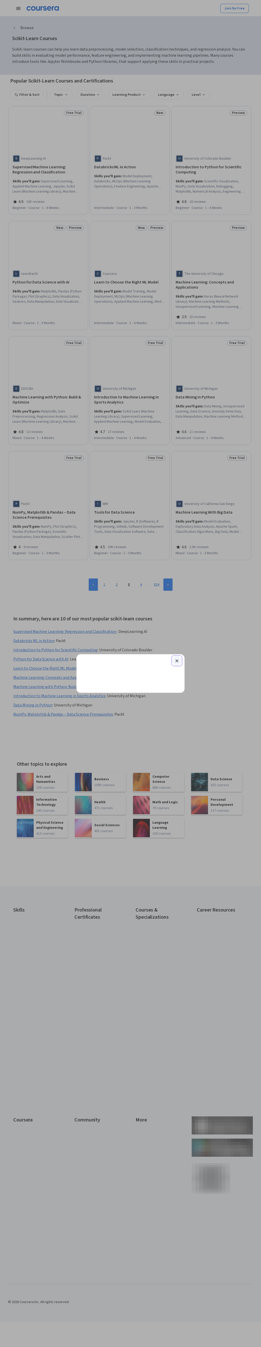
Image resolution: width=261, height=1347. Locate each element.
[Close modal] (176, 600)
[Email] (130, 639)
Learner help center (130, 732)
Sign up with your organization (106, 724)
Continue (130, 655)
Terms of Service (108, 744)
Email (90, 629)
